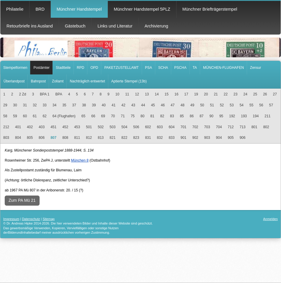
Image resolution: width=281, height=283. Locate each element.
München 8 (80, 160)
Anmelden (270, 219)
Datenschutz (31, 219)
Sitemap (49, 219)
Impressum (11, 219)
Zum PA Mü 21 (22, 200)
